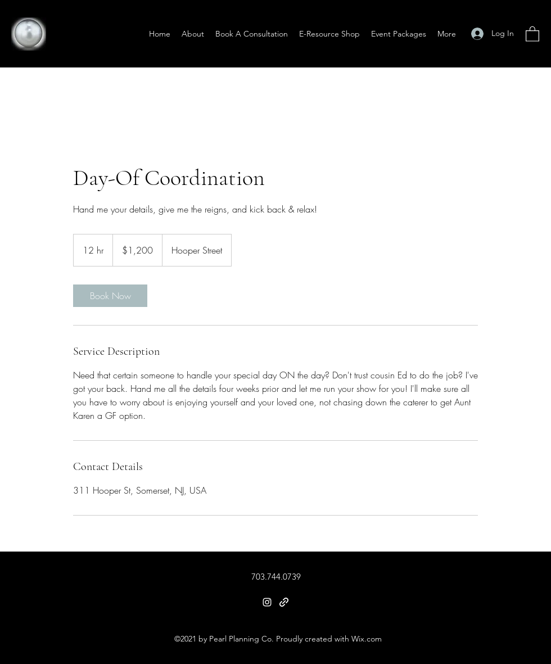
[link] (110, 295)
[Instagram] (267, 602)
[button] (532, 33)
